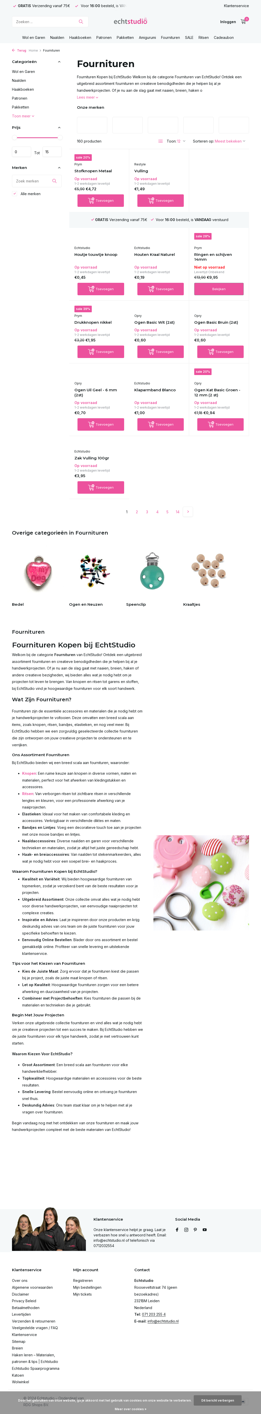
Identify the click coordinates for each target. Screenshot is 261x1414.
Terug (19, 50)
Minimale (21, 152)
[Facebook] (177, 1230)
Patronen (104, 37)
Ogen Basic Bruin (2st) (156, 334)
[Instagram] (186, 1230)
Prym (78, 165)
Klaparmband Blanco (95, 407)
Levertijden (21, 1314)
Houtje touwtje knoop (215, 176)
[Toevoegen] (100, 206)
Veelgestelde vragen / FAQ (35, 1328)
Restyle (140, 165)
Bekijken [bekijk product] (159, 295)
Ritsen (204, 37)
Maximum (52, 152)
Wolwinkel (20, 1382)
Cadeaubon (224, 37)
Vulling (141, 171)
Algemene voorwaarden (32, 1287)
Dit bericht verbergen (217, 1400)
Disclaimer (20, 1294)
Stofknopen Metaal (93, 171)
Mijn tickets (82, 1294)
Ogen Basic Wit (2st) (94, 329)
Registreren (83, 1280)
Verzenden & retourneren (33, 1321)
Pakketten (125, 37)
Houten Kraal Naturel (94, 260)
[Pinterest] (195, 1230)
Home (35, 50)
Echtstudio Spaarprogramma (35, 1368)
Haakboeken (80, 37)
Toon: (171, 141)
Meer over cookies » (131, 1409)
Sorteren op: (203, 141)
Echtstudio (202, 170)
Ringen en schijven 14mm (153, 263)
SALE (189, 37)
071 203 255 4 (154, 1314)
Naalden (57, 37)
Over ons (20, 1280)
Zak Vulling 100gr (211, 407)
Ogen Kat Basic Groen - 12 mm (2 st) (157, 410)
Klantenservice (236, 6)
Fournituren (170, 37)
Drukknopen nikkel (212, 255)
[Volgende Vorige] (188, 466)
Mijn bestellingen (87, 1287)
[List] (160, 141)
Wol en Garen (33, 37)
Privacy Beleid (24, 1301)
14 (177, 466)
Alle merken (26, 193)
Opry (78, 322)
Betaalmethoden (26, 1308)
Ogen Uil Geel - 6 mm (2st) (215, 337)
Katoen (18, 1375)
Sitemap (18, 1341)
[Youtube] (205, 1230)
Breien (17, 1348)
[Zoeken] (50, 21)
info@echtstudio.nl (163, 1321)
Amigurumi (147, 37)
